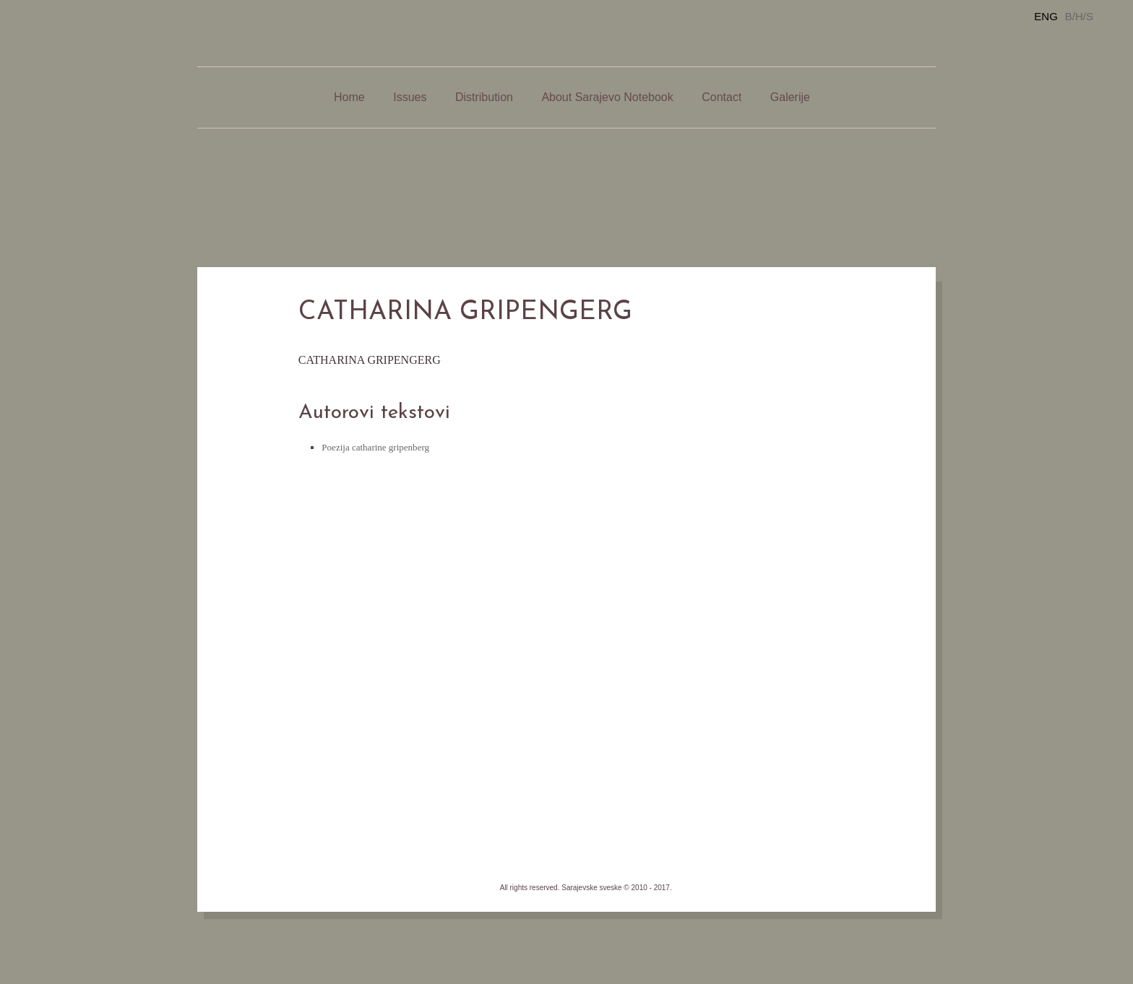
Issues (409, 97)
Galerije (790, 97)
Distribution (484, 97)
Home (349, 97)
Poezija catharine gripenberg (375, 447)
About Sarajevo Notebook (607, 97)
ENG (1046, 16)
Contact (721, 97)
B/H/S (1079, 16)
